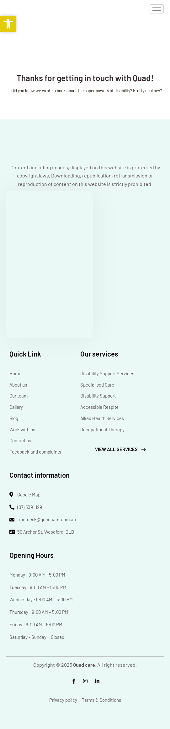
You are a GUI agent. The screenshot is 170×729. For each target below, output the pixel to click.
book (61, 90)
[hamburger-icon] (157, 8)
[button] (8, 24)
